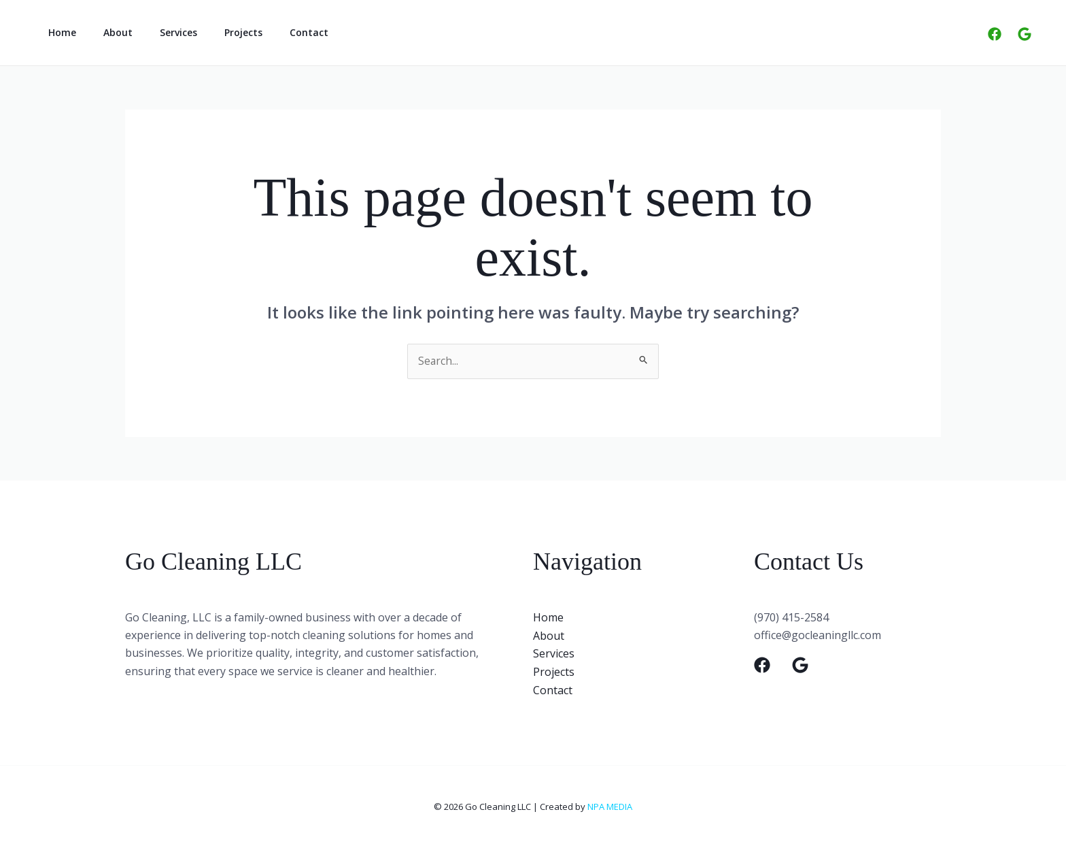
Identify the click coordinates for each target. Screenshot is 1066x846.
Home (58, 32)
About (105, 32)
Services (158, 32)
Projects (215, 32)
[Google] (1024, 34)
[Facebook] (994, 34)
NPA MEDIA (609, 805)
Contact (272, 32)
